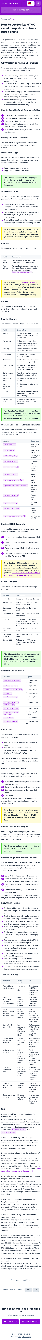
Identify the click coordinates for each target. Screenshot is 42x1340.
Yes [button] (28, 1289)
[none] (9, 3)
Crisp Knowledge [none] (24, 1337)
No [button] (36, 1289)
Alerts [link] (12, 19)
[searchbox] (21, 10)
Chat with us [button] (12, 1321)
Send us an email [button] (31, 1321)
